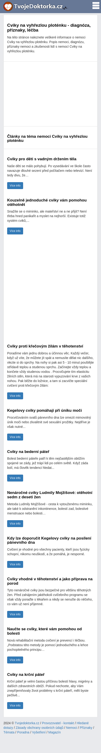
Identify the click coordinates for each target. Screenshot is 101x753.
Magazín (54, 732)
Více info (15, 185)
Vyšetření (39, 732)
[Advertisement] (50, 94)
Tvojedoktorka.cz (27, 723)
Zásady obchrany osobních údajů (39, 728)
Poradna (23, 732)
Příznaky (86, 728)
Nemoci (71, 728)
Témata (8, 732)
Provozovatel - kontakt (58, 723)
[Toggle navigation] (94, 4)
